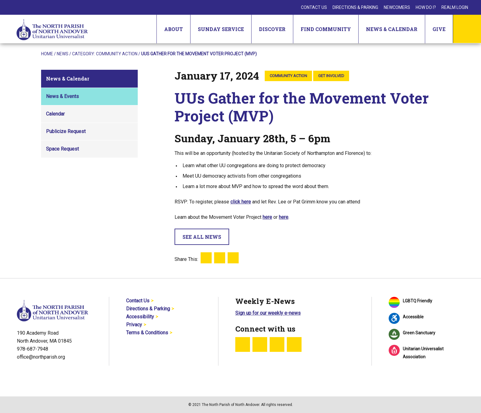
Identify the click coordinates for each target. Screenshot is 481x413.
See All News (202, 237)
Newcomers (397, 7)
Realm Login (454, 7)
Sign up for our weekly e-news (268, 313)
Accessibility (140, 317)
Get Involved (331, 75)
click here (240, 202)
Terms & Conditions (147, 333)
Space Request (62, 149)
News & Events (62, 96)
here (267, 217)
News (62, 53)
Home (47, 53)
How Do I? (426, 7)
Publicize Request (66, 131)
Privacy (134, 325)
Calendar (55, 114)
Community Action (116, 53)
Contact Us (314, 7)
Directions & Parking (355, 7)
